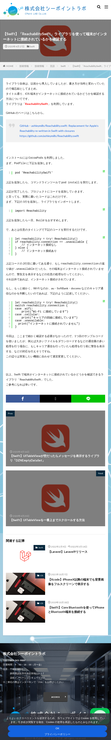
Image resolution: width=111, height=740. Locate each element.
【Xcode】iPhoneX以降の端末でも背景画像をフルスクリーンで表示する (76, 579)
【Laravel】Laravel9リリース (67, 549)
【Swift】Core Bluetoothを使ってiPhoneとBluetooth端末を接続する (76, 607)
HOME (10, 66)
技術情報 (24, 66)
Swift (32, 46)
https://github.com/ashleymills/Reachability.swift (49, 136)
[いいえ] (106, 727)
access (55, 694)
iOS (41, 573)
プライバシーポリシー (58, 734)
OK (57, 728)
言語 (52, 66)
